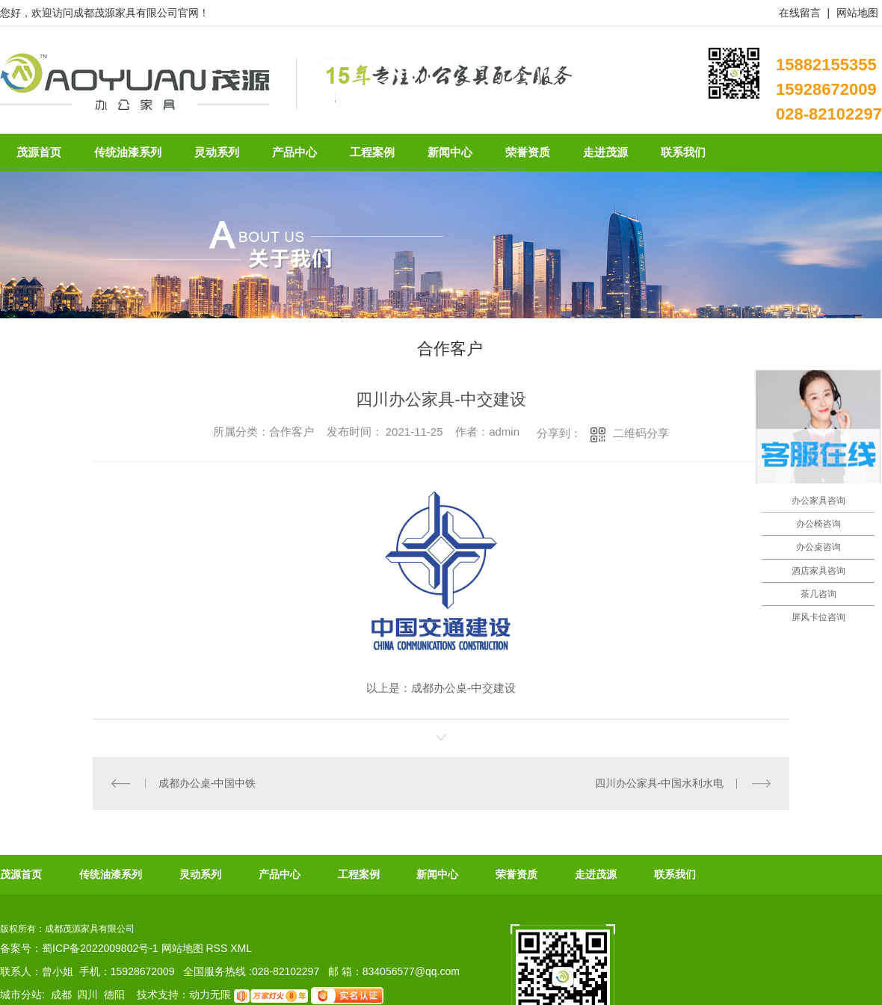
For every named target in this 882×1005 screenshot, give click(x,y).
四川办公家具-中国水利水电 (659, 783)
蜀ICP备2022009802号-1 (100, 948)
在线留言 (800, 13)
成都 (61, 995)
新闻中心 (437, 874)
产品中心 (279, 874)
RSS (218, 948)
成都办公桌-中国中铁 (207, 783)
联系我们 (675, 874)
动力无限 (210, 995)
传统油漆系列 (110, 874)
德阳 (114, 995)
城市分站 (21, 995)
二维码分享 (641, 433)
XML (241, 948)
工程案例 (359, 874)
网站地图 (857, 13)
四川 (87, 995)
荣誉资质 (516, 874)
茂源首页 (21, 874)
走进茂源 (596, 874)
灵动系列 (200, 874)
